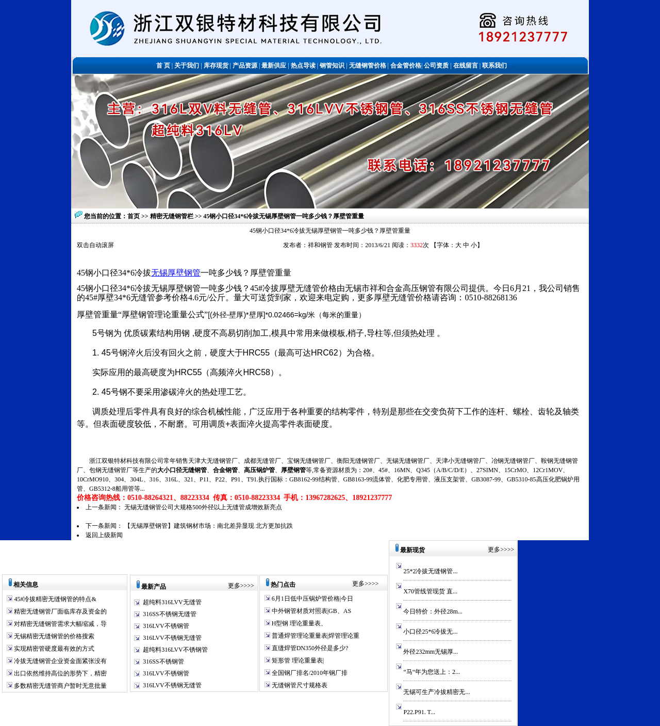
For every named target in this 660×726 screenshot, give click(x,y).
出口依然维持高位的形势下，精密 (59, 673)
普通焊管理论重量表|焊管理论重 (314, 635)
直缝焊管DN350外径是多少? (309, 648)
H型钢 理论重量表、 (298, 623)
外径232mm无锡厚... (430, 651)
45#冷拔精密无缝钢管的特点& (54, 599)
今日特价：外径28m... (432, 611)
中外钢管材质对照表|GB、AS (310, 611)
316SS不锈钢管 (163, 661)
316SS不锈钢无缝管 (169, 614)
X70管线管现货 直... (430, 591)
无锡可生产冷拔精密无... (436, 692)
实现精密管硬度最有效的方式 (53, 648)
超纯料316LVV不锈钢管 (175, 649)
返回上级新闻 (104, 535)
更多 (234, 585)
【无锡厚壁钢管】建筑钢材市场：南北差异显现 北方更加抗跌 (208, 525)
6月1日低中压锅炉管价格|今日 (311, 598)
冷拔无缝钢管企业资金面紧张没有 (59, 661)
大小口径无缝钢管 (182, 470)
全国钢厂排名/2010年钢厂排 (309, 672)
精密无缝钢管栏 (172, 216)
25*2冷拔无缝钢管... (430, 571)
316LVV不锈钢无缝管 (172, 637)
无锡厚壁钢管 (176, 272)
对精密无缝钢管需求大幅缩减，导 (59, 623)
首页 (133, 216)
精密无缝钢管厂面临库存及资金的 (59, 611)
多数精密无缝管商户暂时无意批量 (59, 685)
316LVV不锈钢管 (166, 626)
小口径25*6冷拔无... (430, 631)
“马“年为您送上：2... (431, 671)
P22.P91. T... (419, 712)
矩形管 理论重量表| (297, 660)
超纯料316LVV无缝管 (172, 602)
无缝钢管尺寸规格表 (298, 685)
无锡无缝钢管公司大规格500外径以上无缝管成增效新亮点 (203, 507)
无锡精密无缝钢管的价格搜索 (53, 636)
